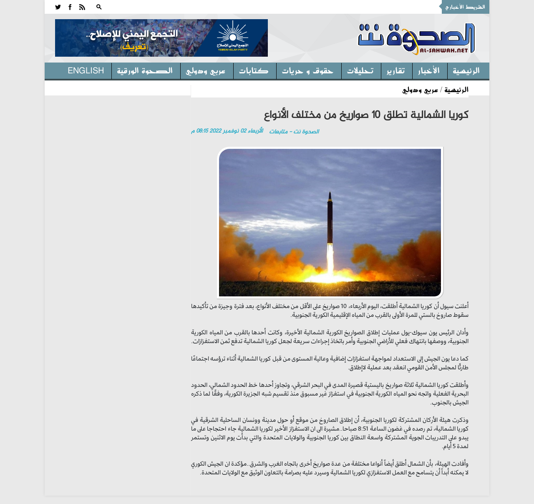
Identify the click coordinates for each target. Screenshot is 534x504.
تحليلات (360, 70)
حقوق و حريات (308, 70)
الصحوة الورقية (145, 70)
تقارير (395, 70)
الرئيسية (466, 70)
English (86, 70)
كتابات (254, 70)
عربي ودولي (206, 70)
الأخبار (429, 70)
